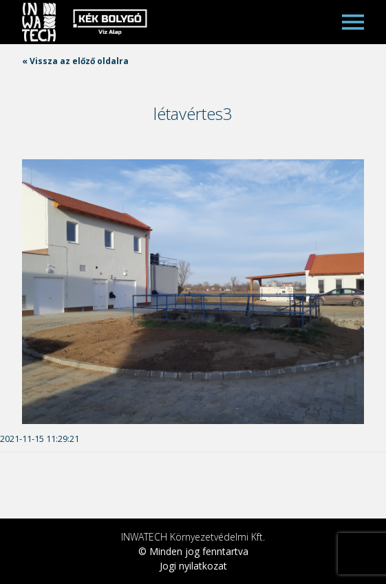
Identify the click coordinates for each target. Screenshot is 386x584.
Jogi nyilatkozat (193, 565)
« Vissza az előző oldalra (75, 61)
